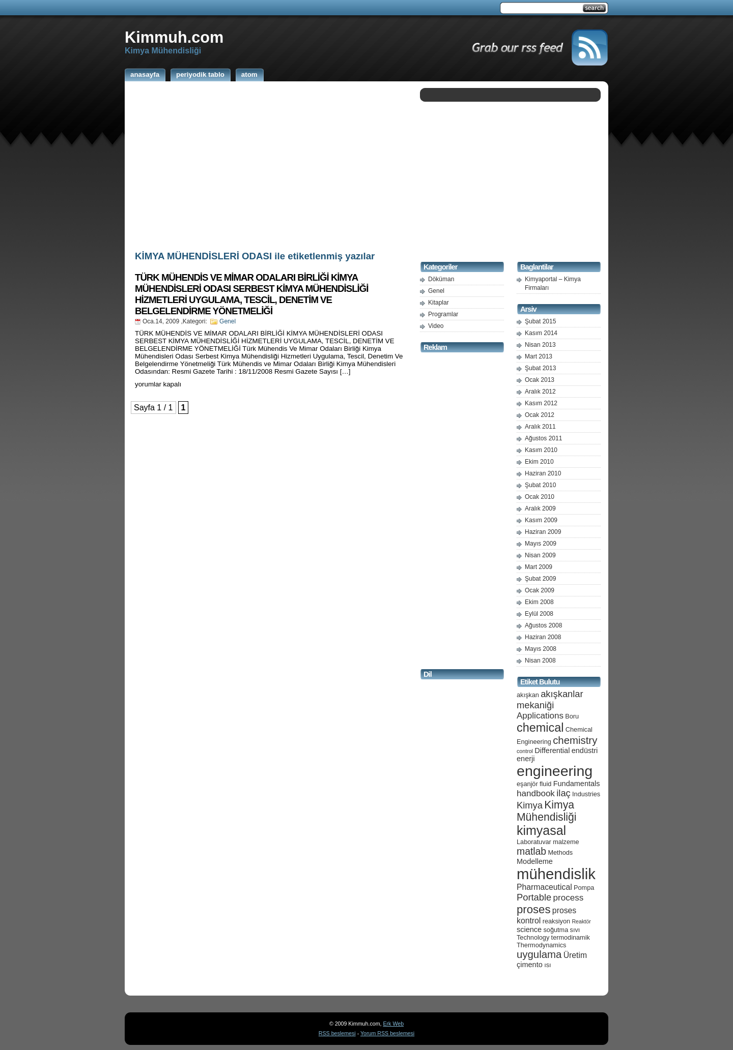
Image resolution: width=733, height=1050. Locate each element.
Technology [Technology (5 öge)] (533, 937)
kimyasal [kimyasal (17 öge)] (541, 830)
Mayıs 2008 (540, 648)
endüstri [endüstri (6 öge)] (585, 750)
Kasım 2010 (541, 450)
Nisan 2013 (540, 344)
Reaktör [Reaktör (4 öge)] (581, 921)
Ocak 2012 (539, 414)
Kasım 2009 (541, 520)
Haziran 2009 (543, 531)
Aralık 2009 (540, 508)
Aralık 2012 (540, 391)
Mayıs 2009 (540, 543)
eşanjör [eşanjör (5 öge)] (527, 784)
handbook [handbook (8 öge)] (536, 793)
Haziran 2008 (543, 637)
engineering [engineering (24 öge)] (555, 771)
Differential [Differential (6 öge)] (552, 750)
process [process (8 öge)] (568, 898)
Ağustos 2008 (543, 625)
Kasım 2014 (541, 333)
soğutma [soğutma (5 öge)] (556, 930)
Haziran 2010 (543, 473)
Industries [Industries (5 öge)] (586, 794)
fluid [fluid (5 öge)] (545, 784)
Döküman (441, 279)
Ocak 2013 (539, 379)
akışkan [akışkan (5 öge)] (528, 695)
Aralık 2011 (540, 426)
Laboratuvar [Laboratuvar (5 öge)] (534, 842)
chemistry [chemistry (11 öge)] (575, 740)
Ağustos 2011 (543, 438)
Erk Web (393, 1024)
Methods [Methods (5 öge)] (560, 852)
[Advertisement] (269, 164)
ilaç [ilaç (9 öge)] (563, 793)
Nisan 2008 (540, 660)
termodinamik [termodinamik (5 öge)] (570, 937)
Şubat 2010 (540, 485)
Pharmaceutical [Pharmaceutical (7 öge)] (544, 887)
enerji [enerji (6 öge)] (525, 759)
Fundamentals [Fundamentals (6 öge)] (576, 783)
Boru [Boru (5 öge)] (572, 716)
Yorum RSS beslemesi (387, 1033)
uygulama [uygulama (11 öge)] (539, 954)
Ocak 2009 (539, 590)
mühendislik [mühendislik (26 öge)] (556, 873)
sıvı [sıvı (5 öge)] (575, 930)
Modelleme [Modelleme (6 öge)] (535, 861)
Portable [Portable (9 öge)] (534, 897)
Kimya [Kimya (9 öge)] (530, 805)
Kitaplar (438, 302)
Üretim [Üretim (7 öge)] (575, 955)
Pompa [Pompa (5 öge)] (584, 887)
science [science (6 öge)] (529, 929)
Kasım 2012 (541, 403)
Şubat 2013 (540, 368)
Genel (227, 321)
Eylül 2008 (539, 613)
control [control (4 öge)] (525, 751)
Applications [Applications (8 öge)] (540, 716)
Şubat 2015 (540, 321)
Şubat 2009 (540, 578)
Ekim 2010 (539, 461)
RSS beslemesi (337, 1033)
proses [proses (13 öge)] (534, 909)
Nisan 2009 (540, 555)
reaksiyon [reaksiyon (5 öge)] (556, 921)
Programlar (443, 314)
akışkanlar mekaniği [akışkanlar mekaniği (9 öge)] (550, 699)
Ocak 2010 (539, 496)
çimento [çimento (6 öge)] (530, 965)
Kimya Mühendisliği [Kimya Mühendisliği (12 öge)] (547, 811)
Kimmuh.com (174, 37)
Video (435, 325)
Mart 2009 (538, 567)
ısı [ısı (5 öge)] (547, 965)
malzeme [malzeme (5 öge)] (566, 842)
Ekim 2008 (539, 602)
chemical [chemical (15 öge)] (540, 727)
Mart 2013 (538, 356)
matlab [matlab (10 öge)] (531, 851)
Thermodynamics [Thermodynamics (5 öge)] (541, 945)
